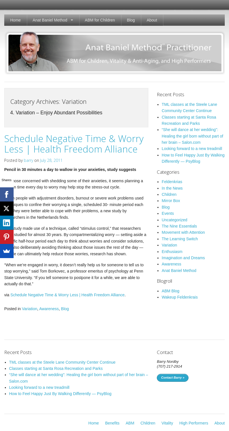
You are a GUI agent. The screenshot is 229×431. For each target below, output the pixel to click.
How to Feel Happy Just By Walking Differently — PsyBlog (60, 393)
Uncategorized (174, 220)
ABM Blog (170, 291)
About (152, 20)
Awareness (49, 308)
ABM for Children (100, 20)
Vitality (167, 423)
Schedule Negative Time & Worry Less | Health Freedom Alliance (74, 143)
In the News (172, 188)
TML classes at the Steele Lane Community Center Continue (62, 362)
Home (15, 20)
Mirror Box (171, 200)
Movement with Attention (183, 232)
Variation (29, 308)
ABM (130, 423)
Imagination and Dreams (183, 258)
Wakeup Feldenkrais (180, 297)
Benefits (112, 423)
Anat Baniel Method (50, 20)
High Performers (193, 423)
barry (28, 160)
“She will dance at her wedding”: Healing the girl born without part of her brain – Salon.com (192, 136)
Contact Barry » (172, 377)
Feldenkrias (172, 181)
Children (169, 194)
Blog (131, 20)
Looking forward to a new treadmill (192, 148)
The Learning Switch (180, 239)
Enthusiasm (172, 251)
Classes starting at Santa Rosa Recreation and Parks (56, 368)
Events (168, 213)
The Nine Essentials (179, 226)
